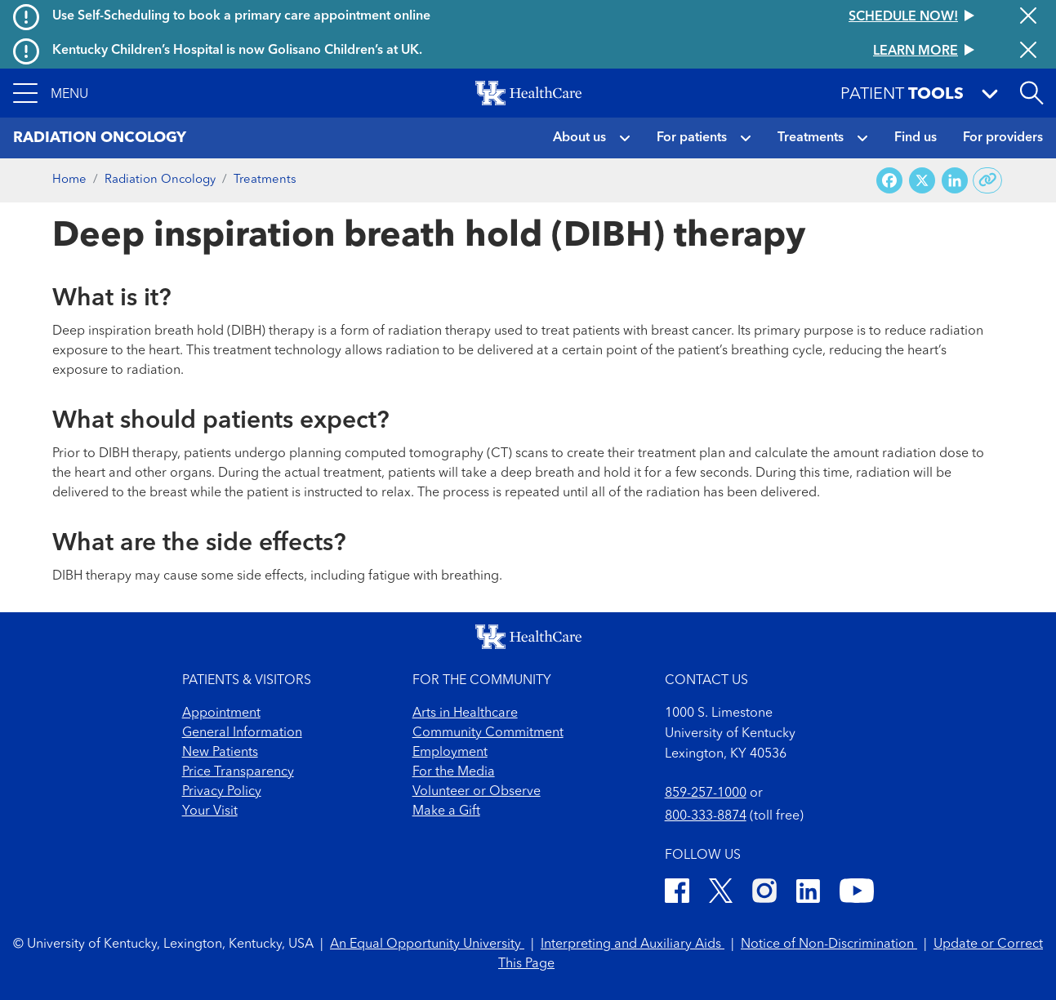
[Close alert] (1028, 17)
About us (579, 137)
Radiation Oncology (160, 180)
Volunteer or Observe (476, 791)
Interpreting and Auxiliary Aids (632, 944)
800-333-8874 (705, 816)
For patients (692, 137)
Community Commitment (488, 733)
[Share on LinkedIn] (954, 180)
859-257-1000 (705, 793)
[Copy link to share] (988, 180)
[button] (50, 93)
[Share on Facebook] (889, 180)
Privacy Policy (221, 791)
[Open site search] (1031, 93)
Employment (450, 752)
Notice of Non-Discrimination (829, 944)
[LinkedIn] (808, 893)
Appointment (221, 713)
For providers (1003, 137)
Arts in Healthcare (465, 713)
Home (69, 180)
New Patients (220, 752)
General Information (242, 733)
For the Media (453, 772)
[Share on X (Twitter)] (922, 180)
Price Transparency (238, 772)
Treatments (811, 137)
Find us (915, 137)
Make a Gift (446, 811)
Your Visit (210, 811)
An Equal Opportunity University (427, 944)
